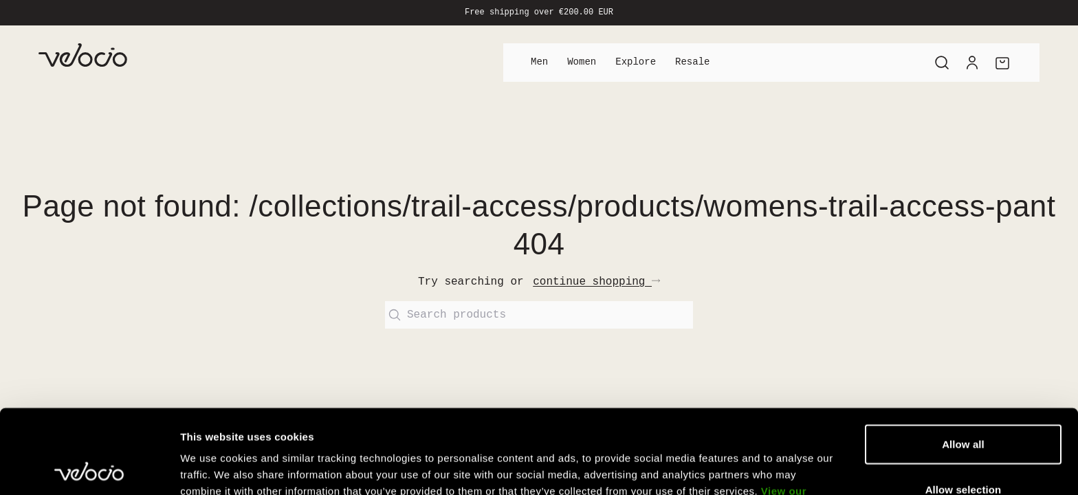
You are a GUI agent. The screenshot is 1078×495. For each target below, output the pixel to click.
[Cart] (1002, 62)
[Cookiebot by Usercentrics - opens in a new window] (89, 468)
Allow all (963, 360)
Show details (722, 468)
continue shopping (596, 281)
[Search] (942, 62)
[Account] (972, 62)
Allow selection (963, 405)
